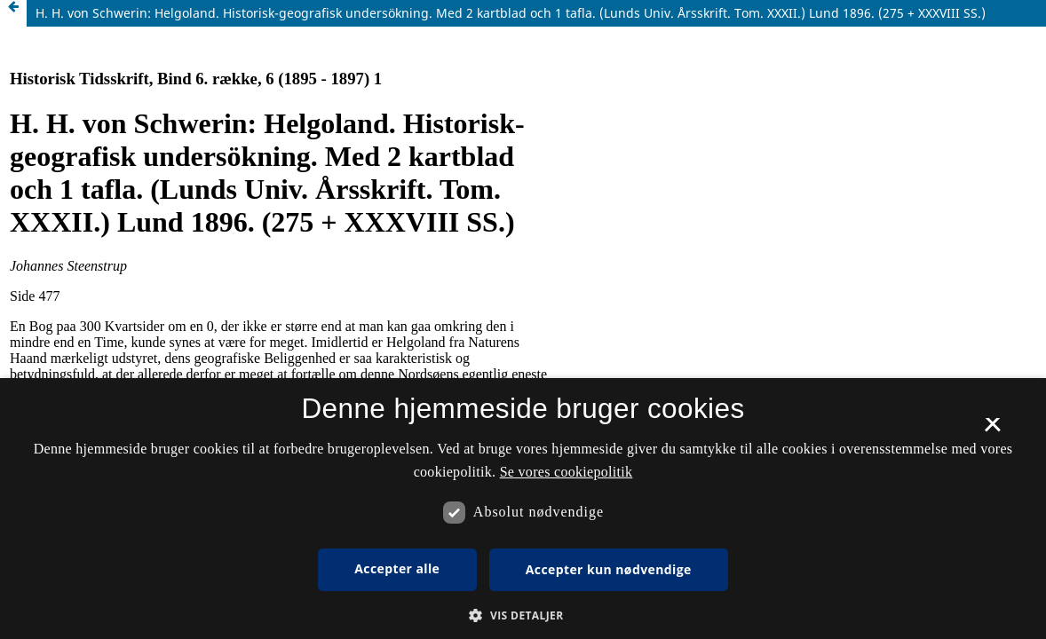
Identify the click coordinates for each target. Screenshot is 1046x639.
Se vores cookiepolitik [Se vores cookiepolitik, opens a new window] (566, 471)
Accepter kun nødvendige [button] (609, 569)
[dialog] (523, 508)
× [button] (992, 430)
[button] (522, 615)
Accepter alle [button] (397, 568)
